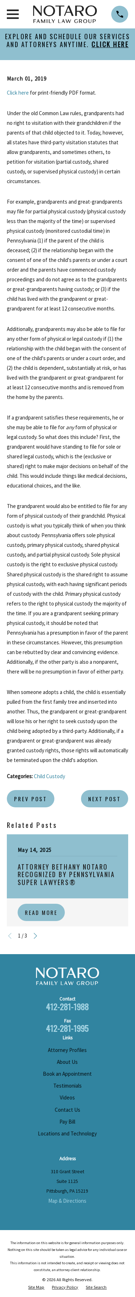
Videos (67, 1097)
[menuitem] (36, 1287)
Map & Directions (67, 1200)
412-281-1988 (67, 1007)
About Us (67, 1061)
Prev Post (30, 799)
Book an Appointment (67, 1073)
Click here (18, 92)
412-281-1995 (67, 1028)
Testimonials (67, 1085)
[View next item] (35, 936)
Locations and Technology (67, 1133)
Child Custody (49, 776)
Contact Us (67, 1109)
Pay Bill (67, 1121)
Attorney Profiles (67, 1050)
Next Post (104, 799)
